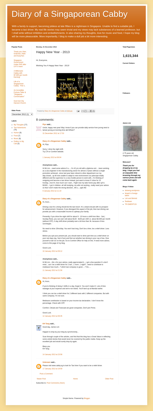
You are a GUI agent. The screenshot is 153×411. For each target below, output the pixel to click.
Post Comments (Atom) (56, 383)
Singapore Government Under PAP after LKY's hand (20, 63)
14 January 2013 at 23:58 (52, 354)
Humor (16, 133)
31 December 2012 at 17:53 (53, 133)
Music (16, 139)
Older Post (109, 379)
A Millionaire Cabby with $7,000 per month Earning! (20, 74)
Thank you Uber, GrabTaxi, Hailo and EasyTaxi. (20, 54)
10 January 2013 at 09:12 (52, 251)
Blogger (87, 398)
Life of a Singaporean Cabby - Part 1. (19, 84)
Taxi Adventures (20, 128)
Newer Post (41, 379)
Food (16, 136)
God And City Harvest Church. (20, 102)
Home (75, 379)
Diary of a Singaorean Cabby (54, 141)
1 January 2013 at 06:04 (52, 157)
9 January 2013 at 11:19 (52, 191)
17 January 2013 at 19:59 (52, 369)
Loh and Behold (131, 198)
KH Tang (46, 324)
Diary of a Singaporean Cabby (70, 14)
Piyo (44, 124)
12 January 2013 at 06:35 (52, 316)
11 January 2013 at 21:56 (52, 270)
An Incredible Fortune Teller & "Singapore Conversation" (20, 93)
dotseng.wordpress (132, 190)
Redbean (128, 201)
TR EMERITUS (131, 204)
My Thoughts (19, 125)
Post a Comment (46, 374)
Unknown (46, 362)
